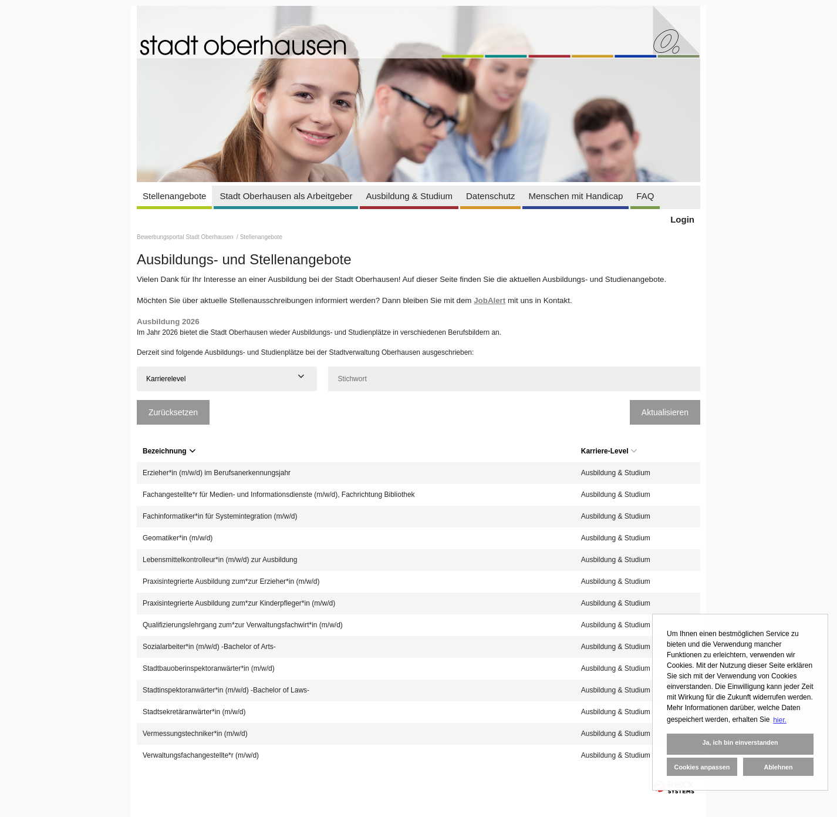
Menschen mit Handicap (575, 196)
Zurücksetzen (173, 412)
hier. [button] (780, 720)
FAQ (645, 196)
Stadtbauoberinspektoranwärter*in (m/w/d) (209, 668)
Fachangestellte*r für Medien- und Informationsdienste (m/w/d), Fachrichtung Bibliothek (279, 494)
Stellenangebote (174, 196)
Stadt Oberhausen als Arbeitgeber (286, 196)
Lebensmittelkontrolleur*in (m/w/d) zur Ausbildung (220, 560)
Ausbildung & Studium (409, 196)
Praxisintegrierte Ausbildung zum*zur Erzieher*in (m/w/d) (231, 581)
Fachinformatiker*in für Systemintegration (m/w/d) (220, 516)
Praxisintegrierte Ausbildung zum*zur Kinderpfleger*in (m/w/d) (239, 603)
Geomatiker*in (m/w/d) (177, 538)
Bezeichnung (169, 451)
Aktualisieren (665, 412)
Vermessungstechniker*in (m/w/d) (195, 733)
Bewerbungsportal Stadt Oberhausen (186, 237)
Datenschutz (490, 196)
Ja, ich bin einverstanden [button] (740, 742)
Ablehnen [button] (778, 767)
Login (682, 219)
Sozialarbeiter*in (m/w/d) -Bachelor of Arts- (209, 647)
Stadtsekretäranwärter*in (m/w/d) (194, 712)
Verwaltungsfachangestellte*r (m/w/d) (201, 755)
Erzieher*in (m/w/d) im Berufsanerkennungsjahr (217, 473)
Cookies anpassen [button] (702, 767)
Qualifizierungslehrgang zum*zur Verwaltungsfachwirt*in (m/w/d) (243, 625)
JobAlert (489, 300)
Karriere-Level (609, 451)
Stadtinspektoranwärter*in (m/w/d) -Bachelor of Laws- (226, 690)
